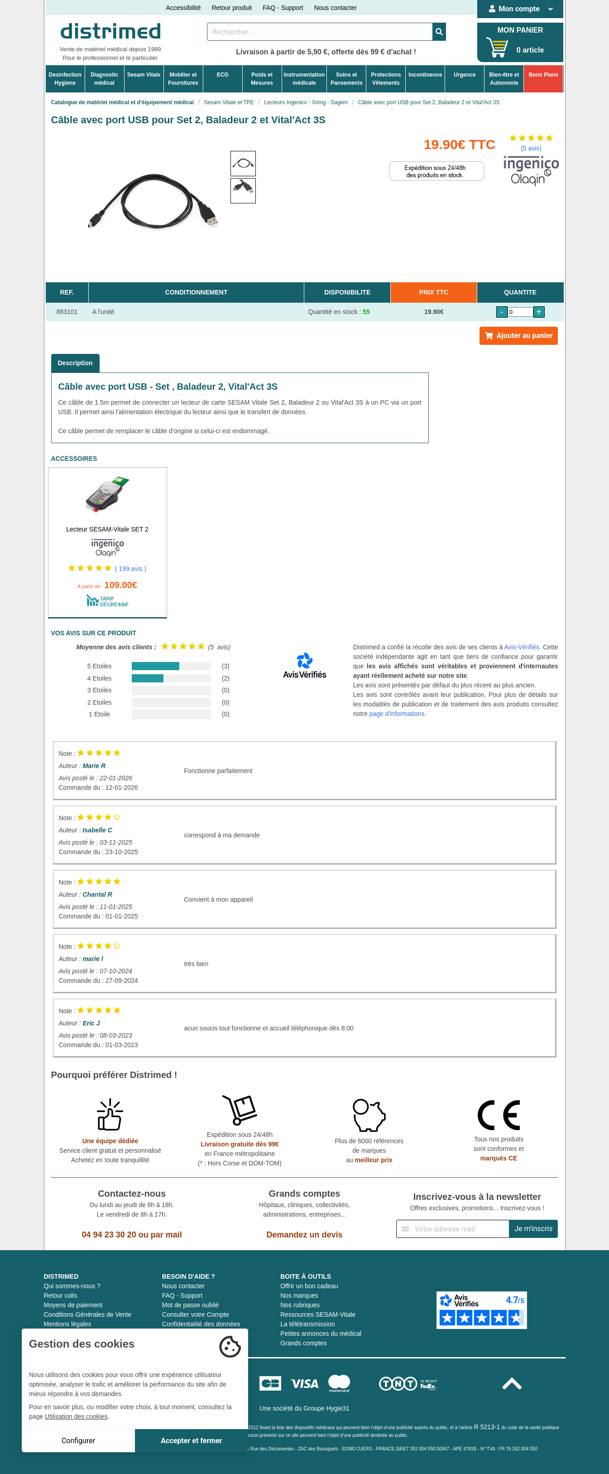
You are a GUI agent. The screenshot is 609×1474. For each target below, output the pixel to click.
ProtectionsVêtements (386, 79)
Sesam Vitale (144, 75)
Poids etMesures (262, 79)
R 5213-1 (487, 1427)
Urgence (464, 75)
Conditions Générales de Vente (88, 1314)
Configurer (78, 1440)
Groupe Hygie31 (326, 1408)
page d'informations (397, 713)
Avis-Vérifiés (521, 647)
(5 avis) (531, 148)
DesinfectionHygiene (65, 79)
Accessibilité (183, 7)
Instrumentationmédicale (304, 79)
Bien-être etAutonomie (504, 79)
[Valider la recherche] (439, 32)
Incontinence (425, 75)
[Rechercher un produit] (320, 32)
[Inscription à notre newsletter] (452, 1229)
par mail (166, 1234)
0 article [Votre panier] (530, 50)
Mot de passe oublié (190, 1305)
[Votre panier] (497, 47)
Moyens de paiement (73, 1305)
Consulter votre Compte (195, 1314)
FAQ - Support (283, 7)
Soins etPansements (347, 79)
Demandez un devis (304, 1234)
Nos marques (299, 1295)
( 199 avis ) (130, 568)
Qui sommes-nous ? (72, 1286)
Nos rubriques (300, 1305)
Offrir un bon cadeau (309, 1286)
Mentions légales (67, 1324)
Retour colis (60, 1295)
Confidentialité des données (201, 1324)
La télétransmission (307, 1324)
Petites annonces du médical (320, 1333)
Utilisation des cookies (76, 1416)
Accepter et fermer (191, 1440)
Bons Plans (543, 75)
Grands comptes (303, 1343)
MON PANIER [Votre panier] (520, 30)
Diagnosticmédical (104, 79)
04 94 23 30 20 (109, 1234)
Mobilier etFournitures (183, 79)
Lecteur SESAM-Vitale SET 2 (107, 529)
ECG (223, 75)
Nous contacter (335, 7)
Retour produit (231, 7)
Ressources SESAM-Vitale (317, 1314)
